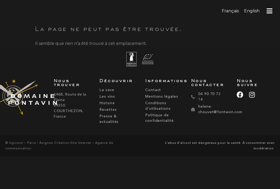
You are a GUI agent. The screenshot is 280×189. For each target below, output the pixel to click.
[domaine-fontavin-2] (25, 98)
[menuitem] (230, 11)
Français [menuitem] (230, 10)
